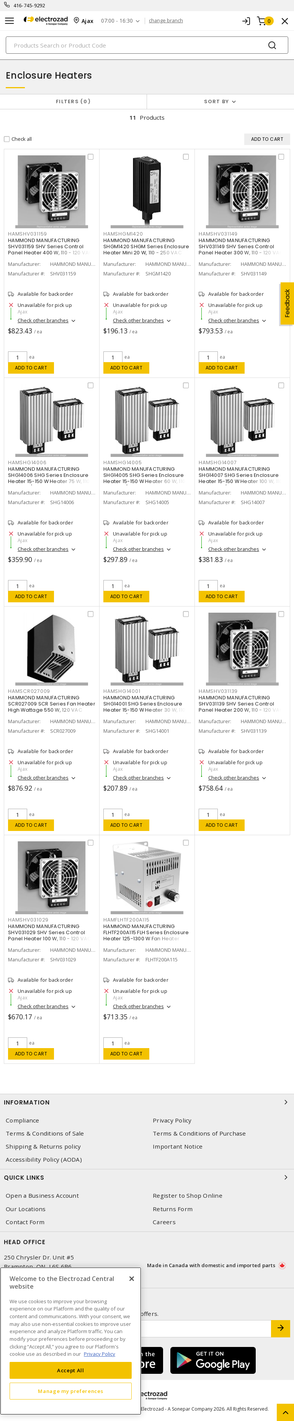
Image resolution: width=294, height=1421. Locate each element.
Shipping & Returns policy (43, 1146)
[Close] (131, 1278)
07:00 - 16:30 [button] (117, 21)
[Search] (147, 45)
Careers (164, 1222)
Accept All (70, 1370)
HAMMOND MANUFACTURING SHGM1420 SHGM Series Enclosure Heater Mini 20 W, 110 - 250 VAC (146, 246)
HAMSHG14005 (122, 462)
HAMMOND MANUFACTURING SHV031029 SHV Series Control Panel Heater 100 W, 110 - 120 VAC (49, 932)
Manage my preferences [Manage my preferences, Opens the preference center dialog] (70, 1391)
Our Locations (26, 1209)
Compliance (22, 1120)
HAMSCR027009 (29, 691)
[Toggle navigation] (9, 20)
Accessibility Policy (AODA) (44, 1159)
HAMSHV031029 (28, 920)
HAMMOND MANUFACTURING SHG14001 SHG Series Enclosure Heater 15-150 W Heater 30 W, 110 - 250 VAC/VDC (146, 706)
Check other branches (43, 320)
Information (147, 1102)
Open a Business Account (42, 1195)
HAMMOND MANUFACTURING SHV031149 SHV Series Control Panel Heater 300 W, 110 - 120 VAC (241, 246)
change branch (166, 21)
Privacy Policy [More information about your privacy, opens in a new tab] (99, 1353)
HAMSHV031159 (27, 234)
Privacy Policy (172, 1120)
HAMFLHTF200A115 (126, 920)
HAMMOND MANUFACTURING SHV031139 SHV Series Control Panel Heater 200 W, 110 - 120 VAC (241, 703)
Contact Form (25, 1222)
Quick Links (147, 1177)
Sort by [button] (216, 101)
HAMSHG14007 (218, 462)
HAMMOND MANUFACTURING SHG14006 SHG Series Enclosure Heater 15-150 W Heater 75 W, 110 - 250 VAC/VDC (51, 478)
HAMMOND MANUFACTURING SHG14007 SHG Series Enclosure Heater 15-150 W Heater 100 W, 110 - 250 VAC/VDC (240, 478)
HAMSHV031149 (218, 234)
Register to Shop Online (187, 1195)
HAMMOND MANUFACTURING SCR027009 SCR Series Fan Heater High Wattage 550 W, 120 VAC (51, 703)
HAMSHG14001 (121, 691)
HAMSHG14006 (27, 462)
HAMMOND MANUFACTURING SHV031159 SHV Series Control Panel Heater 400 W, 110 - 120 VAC (50, 246)
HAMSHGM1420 (123, 234)
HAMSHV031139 (218, 691)
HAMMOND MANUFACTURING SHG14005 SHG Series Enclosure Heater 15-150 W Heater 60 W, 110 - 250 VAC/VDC (146, 478)
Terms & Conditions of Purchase (199, 1133)
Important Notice (178, 1146)
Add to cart (31, 367)
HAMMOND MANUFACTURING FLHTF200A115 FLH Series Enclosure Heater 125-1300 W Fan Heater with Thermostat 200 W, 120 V (146, 935)
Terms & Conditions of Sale (45, 1133)
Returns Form (173, 1209)
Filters (73, 101)
